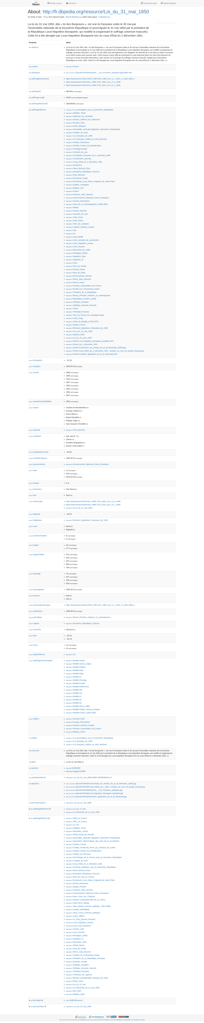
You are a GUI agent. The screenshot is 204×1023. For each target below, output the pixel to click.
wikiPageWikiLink (37, 110)
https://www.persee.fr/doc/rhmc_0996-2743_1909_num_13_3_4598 (93, 82)
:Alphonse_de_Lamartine (79, 116)
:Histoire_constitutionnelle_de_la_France (85, 900)
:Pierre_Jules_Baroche (78, 279)
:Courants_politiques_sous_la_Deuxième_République (91, 867)
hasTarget (36, 1000)
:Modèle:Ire (74, 703)
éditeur (34, 719)
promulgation (36, 589)
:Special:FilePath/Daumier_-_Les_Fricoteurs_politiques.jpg (94, 790)
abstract (33, 47)
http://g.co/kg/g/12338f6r (76, 771)
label (32, 762)
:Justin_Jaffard (75, 916)
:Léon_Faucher (75, 247)
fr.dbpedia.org (104, 17)
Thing (45, 17)
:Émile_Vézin (74, 981)
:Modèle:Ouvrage (76, 680)
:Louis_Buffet (74, 237)
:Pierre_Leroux (75, 282)
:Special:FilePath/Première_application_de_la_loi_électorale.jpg (96, 797)
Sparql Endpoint (168, 3)
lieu (32, 495)
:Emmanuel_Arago (77, 178)
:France (72, 66)
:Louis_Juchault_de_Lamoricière (82, 240)
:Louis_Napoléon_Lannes (79, 243)
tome (33, 645)
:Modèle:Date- (75, 674)
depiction (34, 784)
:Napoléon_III (74, 260)
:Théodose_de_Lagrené (79, 975)
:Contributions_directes (78, 159)
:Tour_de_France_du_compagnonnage (85, 315)
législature (35, 520)
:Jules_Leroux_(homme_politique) (83, 913)
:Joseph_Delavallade (77, 909)
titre (33, 636)
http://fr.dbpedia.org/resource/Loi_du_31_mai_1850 (96, 11)
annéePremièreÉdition (40, 401)
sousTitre (35, 629)
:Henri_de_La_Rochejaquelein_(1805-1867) (87, 204)
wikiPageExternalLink (39, 79)
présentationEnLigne (39, 605)
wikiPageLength (37, 97)
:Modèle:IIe (74, 700)
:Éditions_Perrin (75, 325)
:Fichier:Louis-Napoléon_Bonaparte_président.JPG (90, 341)
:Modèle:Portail (75, 683)
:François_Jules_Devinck (79, 194)
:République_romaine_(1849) (81, 299)
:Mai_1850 (73, 991)
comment (34, 751)
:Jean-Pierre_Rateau (77, 903)
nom (33, 526)
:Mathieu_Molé (75, 335)
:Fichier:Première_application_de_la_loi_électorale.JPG (91, 354)
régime (34, 623)
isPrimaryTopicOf (37, 803)
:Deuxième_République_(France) (82, 172)
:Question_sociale (76, 962)
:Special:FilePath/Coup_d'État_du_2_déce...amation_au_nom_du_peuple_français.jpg (105, 787)
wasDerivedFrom (37, 777)
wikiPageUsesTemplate (40, 660)
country (33, 66)
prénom (34, 596)
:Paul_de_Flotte (75, 273)
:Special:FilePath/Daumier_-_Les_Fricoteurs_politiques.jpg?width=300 (99, 73)
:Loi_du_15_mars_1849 (79, 338)
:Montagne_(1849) (76, 253)
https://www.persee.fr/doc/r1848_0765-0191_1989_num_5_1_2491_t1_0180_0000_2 (100, 79)
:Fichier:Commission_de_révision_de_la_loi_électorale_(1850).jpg (96, 348)
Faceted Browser (149, 3)
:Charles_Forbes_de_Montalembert (83, 146)
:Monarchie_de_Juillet (78, 250)
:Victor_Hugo (74, 318)
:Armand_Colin (75, 123)
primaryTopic (37, 1006)
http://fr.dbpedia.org (73, 17)
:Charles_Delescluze (77, 142)
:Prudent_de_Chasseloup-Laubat (82, 289)
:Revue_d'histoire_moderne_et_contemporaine (88, 295)
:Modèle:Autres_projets (78, 664)
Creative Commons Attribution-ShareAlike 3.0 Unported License (124, 1020)
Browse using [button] (54, 3)
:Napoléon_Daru (76, 256)
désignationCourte (38, 452)
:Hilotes (72, 207)
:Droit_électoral (75, 175)
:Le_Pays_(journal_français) (80, 919)
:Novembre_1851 (76, 942)
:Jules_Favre (74, 217)
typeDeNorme (37, 654)
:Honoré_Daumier (76, 211)
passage (34, 574)
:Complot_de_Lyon (77, 152)
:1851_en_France (76, 821)
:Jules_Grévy (74, 220)
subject (33, 738)
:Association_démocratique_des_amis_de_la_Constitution (92, 841)
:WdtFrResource (74, 1000)
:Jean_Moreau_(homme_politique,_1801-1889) (88, 906)
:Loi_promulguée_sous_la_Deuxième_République (89, 110)
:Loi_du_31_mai (75, 809)
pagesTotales (36, 554)
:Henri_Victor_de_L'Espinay (80, 896)
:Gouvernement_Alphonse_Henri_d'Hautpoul (87, 198)
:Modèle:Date (74, 670)
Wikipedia (83, 1020)
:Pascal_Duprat (75, 269)
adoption (35, 366)
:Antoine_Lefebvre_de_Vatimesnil (83, 119)
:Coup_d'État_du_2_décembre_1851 (84, 162)
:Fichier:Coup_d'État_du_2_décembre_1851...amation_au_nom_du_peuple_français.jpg (105, 351)
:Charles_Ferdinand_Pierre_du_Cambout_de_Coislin (90, 848)
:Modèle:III (73, 696)
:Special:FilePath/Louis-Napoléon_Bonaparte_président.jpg (94, 793)
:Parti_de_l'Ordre (76, 266)
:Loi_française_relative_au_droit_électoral (86, 139)
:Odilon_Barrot (75, 945)
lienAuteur (35, 489)
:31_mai (72, 825)
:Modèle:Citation (76, 667)
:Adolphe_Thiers (76, 113)
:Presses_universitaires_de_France (83, 286)
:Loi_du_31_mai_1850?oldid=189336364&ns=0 (89, 777)
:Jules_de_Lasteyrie (77, 224)
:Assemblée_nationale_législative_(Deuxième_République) (93, 129)
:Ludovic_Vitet (75, 929)
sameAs (33, 768)
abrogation (35, 360)
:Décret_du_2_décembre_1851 (82, 344)
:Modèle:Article (75, 660)
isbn (33, 470)
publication (35, 611)
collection (35, 436)
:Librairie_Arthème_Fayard (80, 227)
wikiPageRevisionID (38, 104)
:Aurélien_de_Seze (77, 133)
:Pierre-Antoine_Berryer (79, 276)
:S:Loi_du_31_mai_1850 (79, 331)
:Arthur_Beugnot (76, 126)
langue (34, 483)
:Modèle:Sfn (74, 690)
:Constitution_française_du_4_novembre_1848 (88, 155)
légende (34, 514)
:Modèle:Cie (74, 693)
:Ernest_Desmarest (77, 883)
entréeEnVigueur (38, 458)
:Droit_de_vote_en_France (80, 877)
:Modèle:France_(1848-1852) (81, 713)
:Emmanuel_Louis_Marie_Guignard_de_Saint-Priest (90, 181)
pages (34, 545)
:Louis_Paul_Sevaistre (78, 926)
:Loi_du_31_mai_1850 (78, 803)
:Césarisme (74, 165)
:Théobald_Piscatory (77, 312)
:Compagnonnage (76, 149)
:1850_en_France (76, 818)
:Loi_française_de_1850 (79, 136)
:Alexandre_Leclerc (77, 831)
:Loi (70, 234)
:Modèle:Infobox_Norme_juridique (83, 709)
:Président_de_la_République (81, 292)
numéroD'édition (38, 536)
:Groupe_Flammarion (78, 201)
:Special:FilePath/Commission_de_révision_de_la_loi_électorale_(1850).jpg (101, 784)
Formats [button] (71, 3)
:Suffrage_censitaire (77, 302)
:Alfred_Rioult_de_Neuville (80, 834)
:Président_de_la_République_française (85, 958)
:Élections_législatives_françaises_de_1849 (87, 328)
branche (34, 430)
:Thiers (72, 308)
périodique (35, 617)
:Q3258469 (73, 768)
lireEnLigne (36, 501)
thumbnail (34, 73)
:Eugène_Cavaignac (77, 185)
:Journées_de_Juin (77, 214)
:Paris (71, 263)
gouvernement (37, 464)
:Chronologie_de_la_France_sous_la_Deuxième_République (94, 857)
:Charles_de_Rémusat (78, 854)
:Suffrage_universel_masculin (81, 305)
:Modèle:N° (74, 677)
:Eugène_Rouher (76, 887)
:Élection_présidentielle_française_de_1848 (87, 978)
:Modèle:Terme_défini (78, 706)
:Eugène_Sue (75, 188)
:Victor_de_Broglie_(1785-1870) (82, 321)
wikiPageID (35, 91)
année (34, 372)
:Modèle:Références (77, 687)
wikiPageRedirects (40, 809)
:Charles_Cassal (76, 844)
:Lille (71, 230)
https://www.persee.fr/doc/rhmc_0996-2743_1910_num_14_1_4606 (93, 85)
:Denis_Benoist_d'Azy (78, 168)
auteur (34, 408)
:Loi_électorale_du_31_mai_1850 (82, 812)
